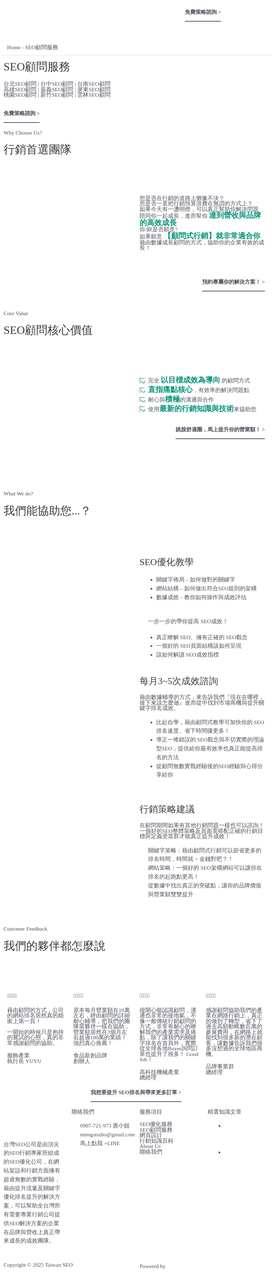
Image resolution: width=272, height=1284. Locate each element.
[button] (136, 7)
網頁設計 (151, 1135)
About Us (150, 1146)
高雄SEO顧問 (20, 89)
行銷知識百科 (157, 1141)
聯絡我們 (151, 1152)
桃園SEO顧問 (20, 95)
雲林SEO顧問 (93, 95)
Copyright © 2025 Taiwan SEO (38, 1265)
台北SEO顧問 (20, 84)
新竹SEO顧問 (56, 95)
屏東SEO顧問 (93, 89)
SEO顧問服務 (156, 1130)
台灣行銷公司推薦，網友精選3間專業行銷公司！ (245, 1134)
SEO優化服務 (156, 1124)
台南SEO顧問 (93, 84)
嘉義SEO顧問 (56, 89)
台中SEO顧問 (56, 84)
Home (14, 47)
